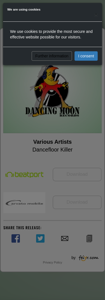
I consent (86, 56)
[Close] (96, 14)
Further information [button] (51, 56)
